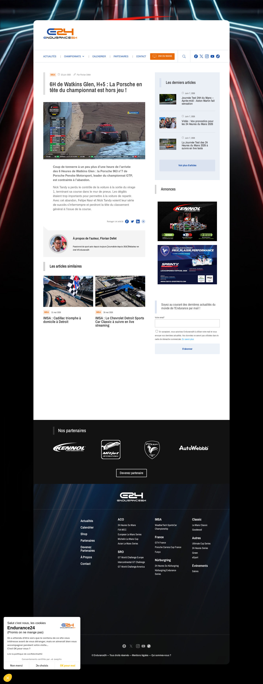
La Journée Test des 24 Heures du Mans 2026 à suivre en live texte (195, 145)
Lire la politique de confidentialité (24, 654)
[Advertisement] (151, 34)
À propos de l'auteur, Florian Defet (95, 238)
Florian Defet (85, 74)
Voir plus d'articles (187, 165)
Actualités (49, 56)
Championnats (72, 56)
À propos (86, 557)
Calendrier (99, 56)
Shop (84, 534)
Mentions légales (140, 655)
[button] (7, 677)
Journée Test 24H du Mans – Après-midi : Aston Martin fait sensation (198, 100)
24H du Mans (165, 56)
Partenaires (121, 56)
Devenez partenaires (88, 549)
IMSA (53, 74)
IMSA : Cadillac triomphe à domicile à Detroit (62, 320)
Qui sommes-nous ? (161, 655)
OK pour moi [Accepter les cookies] (67, 665)
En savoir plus (188, 339)
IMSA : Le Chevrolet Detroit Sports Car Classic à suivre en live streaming (119, 322)
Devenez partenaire (131, 473)
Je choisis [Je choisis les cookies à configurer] (42, 665)
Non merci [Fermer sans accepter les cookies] (16, 665)
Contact (141, 56)
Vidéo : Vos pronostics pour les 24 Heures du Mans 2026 (198, 123)
